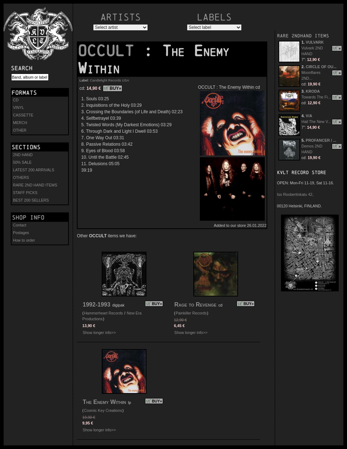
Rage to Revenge (195, 304)
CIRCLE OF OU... (321, 67)
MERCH (20, 122)
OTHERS (21, 177)
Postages (21, 232)
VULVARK (315, 42)
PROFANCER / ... (321, 140)
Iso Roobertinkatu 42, (295, 194)
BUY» (115, 88)
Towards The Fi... (316, 97)
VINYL (18, 107)
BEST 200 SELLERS (31, 200)
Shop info (28, 217)
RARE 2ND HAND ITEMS (35, 185)
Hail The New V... (316, 121)
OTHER (19, 130)
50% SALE (22, 162)
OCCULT (110, 51)
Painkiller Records (191, 313)
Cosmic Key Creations (103, 410)
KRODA (313, 91)
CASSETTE (23, 115)
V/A (309, 116)
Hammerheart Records (103, 313)
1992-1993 (96, 304)
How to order (24, 240)
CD (15, 100)
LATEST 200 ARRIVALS (33, 170)
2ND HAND (22, 155)
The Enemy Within (104, 402)
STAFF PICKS (25, 192)
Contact (19, 225)
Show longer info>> (99, 332)
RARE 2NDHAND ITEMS (303, 36)
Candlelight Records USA (109, 80)
